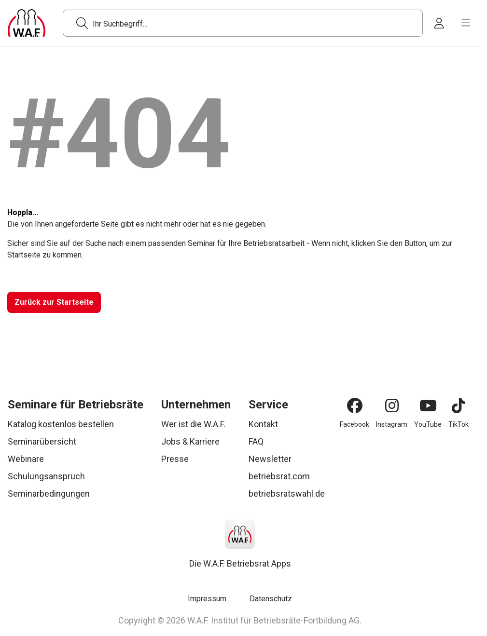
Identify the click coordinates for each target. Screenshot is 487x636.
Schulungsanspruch (46, 476)
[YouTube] (428, 405)
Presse (175, 459)
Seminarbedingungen (49, 493)
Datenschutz (271, 598)
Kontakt (263, 424)
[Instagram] (392, 405)
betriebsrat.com (279, 476)
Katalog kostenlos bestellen (61, 424)
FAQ (256, 441)
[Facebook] (354, 405)
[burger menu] (465, 23)
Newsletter (270, 459)
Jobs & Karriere (190, 441)
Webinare (26, 459)
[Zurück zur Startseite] (54, 302)
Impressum (207, 598)
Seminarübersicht (42, 441)
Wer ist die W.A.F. (193, 424)
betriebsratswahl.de (287, 493)
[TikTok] (458, 405)
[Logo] (26, 23)
